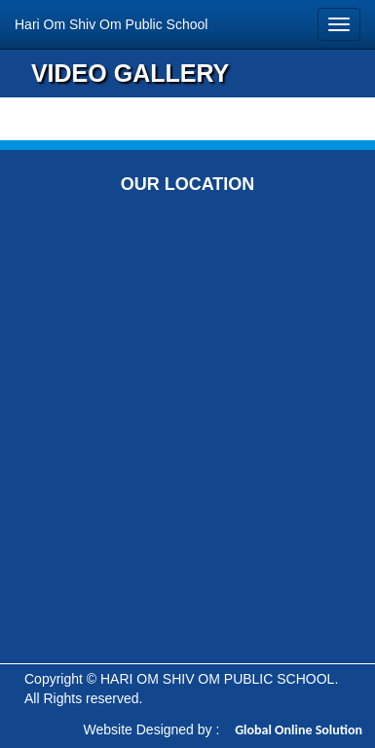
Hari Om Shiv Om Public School (111, 24)
